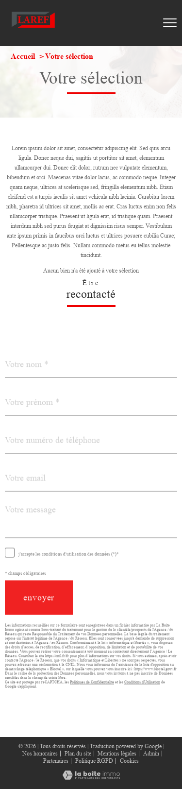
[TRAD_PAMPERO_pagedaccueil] (33, 29)
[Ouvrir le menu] (170, 23)
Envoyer (38, 609)
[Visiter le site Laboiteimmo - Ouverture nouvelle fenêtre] (91, 777)
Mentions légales (117, 753)
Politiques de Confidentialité (92, 693)
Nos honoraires (40, 753)
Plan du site (78, 753)
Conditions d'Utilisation (142, 693)
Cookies (129, 761)
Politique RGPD (94, 760)
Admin (151, 753)
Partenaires (55, 760)
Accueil (23, 56)
